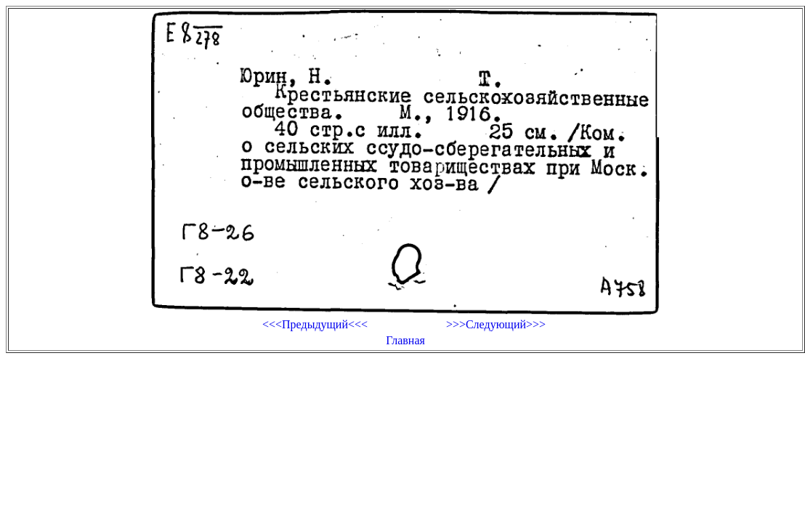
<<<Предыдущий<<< (315, 324)
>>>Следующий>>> (496, 324)
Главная (405, 340)
